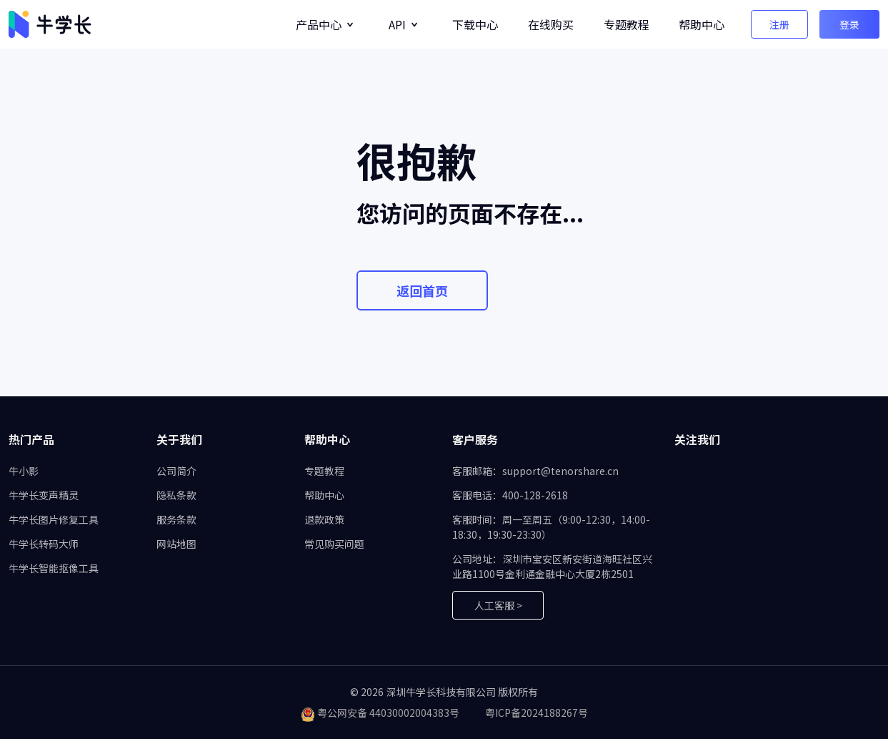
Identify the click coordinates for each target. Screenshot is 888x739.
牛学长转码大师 (44, 544)
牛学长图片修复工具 (54, 519)
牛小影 (24, 471)
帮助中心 (701, 24)
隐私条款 (176, 495)
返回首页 (422, 290)
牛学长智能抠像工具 (54, 568)
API (397, 24)
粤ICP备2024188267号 (536, 712)
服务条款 (176, 519)
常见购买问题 (334, 544)
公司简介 (176, 471)
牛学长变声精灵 (44, 495)
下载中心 (475, 24)
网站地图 (176, 544)
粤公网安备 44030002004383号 (388, 712)
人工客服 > (498, 605)
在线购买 (551, 24)
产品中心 (318, 24)
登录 (849, 24)
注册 (779, 24)
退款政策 (324, 519)
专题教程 (626, 24)
